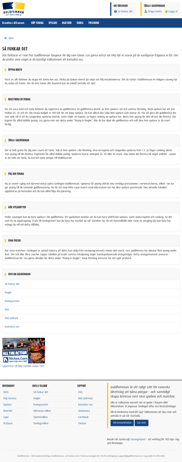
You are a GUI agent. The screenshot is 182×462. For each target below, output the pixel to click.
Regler (8, 292)
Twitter (82, 423)
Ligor (6, 417)
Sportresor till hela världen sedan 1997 (23, 366)
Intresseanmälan (122, 422)
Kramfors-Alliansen (13, 23)
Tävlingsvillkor (41, 423)
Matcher (8, 411)
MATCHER (67, 23)
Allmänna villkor (42, 411)
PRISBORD (94, 23)
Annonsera (84, 411)
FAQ (7, 309)
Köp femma (9, 398)
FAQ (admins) (85, 398)
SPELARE (53, 23)
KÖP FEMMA (37, 23)
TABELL (80, 23)
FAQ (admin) (11, 318)
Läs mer (141, 422)
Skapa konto (153, 11)
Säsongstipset (138, 439)
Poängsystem (12, 301)
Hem (9, 38)
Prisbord (7, 423)
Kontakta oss (12, 326)
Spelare (7, 404)
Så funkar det (123, 11)
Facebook (83, 417)
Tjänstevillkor (40, 417)
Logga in (170, 11)
